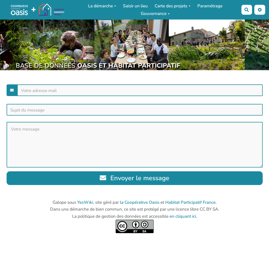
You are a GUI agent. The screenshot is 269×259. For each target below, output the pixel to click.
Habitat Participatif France (190, 202)
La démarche (102, 6)
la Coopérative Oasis (139, 202)
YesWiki (85, 202)
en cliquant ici (183, 216)
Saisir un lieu (135, 6)
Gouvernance (155, 13)
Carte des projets (173, 6)
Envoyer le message (134, 178)
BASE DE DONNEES (98, 65)
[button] (259, 10)
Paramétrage (209, 6)
